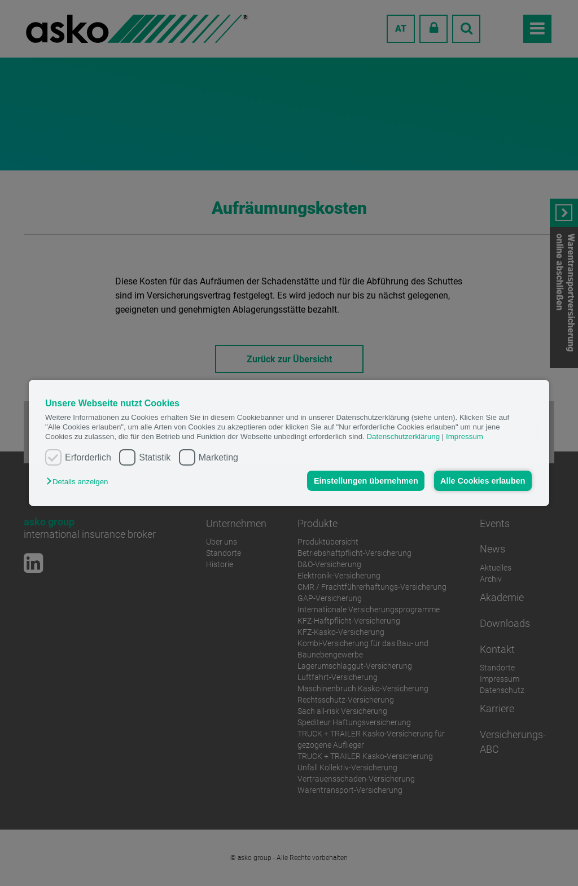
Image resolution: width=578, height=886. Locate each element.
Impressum (464, 436)
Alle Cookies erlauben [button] (482, 480)
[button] (80, 481)
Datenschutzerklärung (403, 436)
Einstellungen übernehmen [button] (366, 480)
